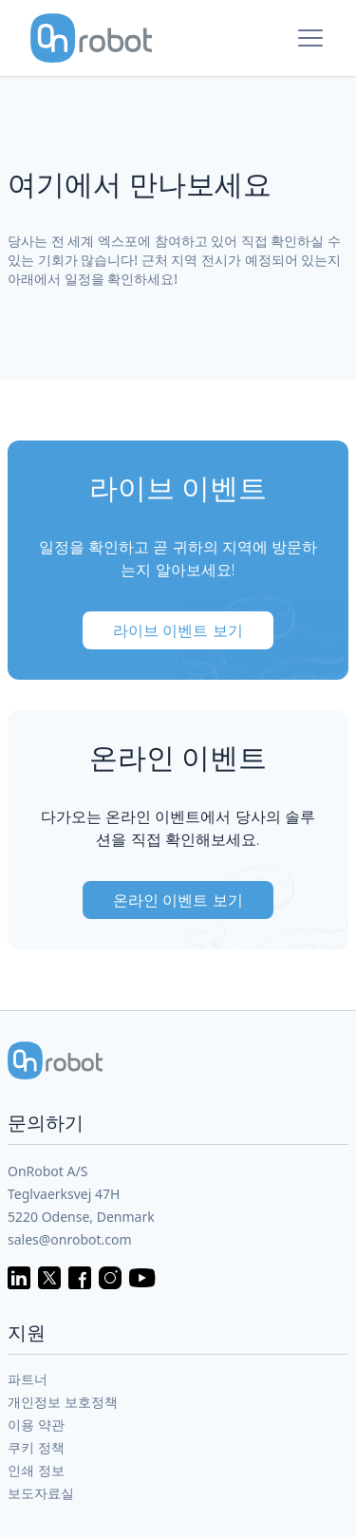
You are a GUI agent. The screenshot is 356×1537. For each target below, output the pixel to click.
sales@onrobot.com (70, 1239)
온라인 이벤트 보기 (177, 900)
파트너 (27, 1379)
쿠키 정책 (36, 1447)
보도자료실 (41, 1493)
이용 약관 (36, 1424)
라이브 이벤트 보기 (177, 630)
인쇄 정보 (36, 1470)
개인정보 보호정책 (63, 1402)
